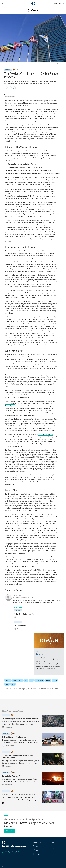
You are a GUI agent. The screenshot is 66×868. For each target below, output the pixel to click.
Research (37, 842)
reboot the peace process (13, 127)
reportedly (18, 482)
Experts (36, 854)
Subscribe (9, 830)
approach (23, 464)
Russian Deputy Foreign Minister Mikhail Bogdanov (22, 401)
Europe (55, 680)
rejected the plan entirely (23, 119)
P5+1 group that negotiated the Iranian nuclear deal (36, 455)
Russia (48, 680)
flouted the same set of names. (39, 408)
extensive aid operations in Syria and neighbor (20, 187)
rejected (47, 234)
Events (52, 845)
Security (8, 680)
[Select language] (58, 3)
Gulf (31, 680)
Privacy (51, 853)
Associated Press (10, 464)
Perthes (23, 191)
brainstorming (15, 234)
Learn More (39, 671)
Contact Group (10, 403)
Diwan (17, 69)
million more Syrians (48, 570)
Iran (26, 680)
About (35, 850)
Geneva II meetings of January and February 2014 (30, 132)
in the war (21, 377)
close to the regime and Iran (35, 121)
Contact (52, 849)
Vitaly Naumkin (25, 205)
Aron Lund (8, 95)
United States (39, 680)
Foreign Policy (17, 680)
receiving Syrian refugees (39, 514)
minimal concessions (44, 116)
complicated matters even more (24, 340)
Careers (52, 851)
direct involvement (11, 377)
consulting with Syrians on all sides (17, 134)
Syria (13, 684)
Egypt (7, 684)
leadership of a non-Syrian (44, 158)
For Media (52, 855)
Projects (52, 842)
